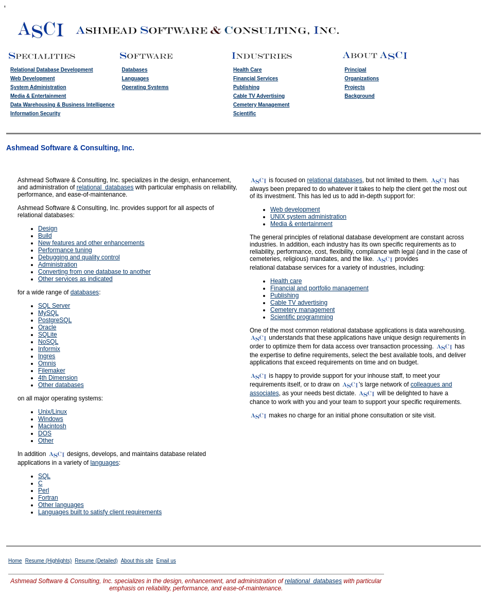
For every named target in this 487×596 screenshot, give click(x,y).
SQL (44, 476)
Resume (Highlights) (48, 561)
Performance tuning (65, 250)
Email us (166, 561)
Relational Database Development (51, 70)
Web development (295, 209)
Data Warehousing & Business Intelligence (62, 105)
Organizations (361, 78)
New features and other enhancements (91, 243)
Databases (134, 70)
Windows (50, 419)
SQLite (47, 334)
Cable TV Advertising (259, 96)
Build (45, 235)
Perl (43, 490)
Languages (135, 78)
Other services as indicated (75, 279)
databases (85, 292)
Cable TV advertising (298, 302)
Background (359, 96)
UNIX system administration (308, 216)
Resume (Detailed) (96, 561)
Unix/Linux (52, 411)
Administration (57, 264)
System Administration (38, 87)
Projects (354, 87)
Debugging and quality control (79, 257)
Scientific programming (301, 317)
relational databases (105, 187)
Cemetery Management (261, 105)
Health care (286, 281)
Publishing (246, 87)
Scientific (244, 113)
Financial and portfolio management (319, 288)
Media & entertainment (301, 223)
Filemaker (51, 370)
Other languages (61, 505)
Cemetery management (302, 309)
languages (104, 462)
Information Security (35, 113)
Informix (49, 349)
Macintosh (52, 426)
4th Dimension (58, 377)
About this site (137, 561)
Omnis (47, 363)
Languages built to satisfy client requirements (100, 512)
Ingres (46, 356)
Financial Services (255, 78)
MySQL (48, 313)
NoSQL (48, 341)
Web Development (32, 78)
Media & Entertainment (38, 96)
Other (46, 440)
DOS (44, 433)
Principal (355, 70)
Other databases (61, 385)
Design (47, 228)
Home (15, 561)
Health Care (247, 70)
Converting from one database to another (94, 271)
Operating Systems (144, 87)
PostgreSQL (55, 320)
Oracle (47, 327)
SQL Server (54, 305)
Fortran (48, 497)
